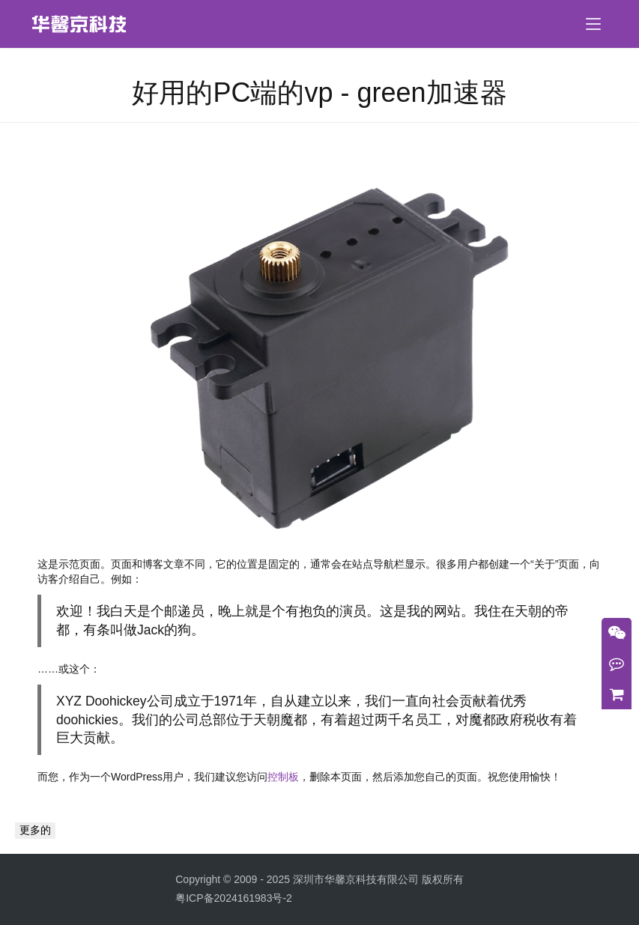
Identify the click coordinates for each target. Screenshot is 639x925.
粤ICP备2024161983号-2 (233, 898)
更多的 (35, 830)
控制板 (283, 777)
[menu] (593, 23)
